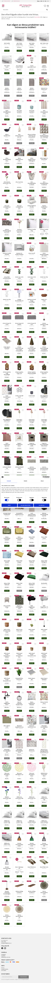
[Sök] (47, 9)
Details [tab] (25, 480)
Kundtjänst (3, 954)
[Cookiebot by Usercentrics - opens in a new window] (43, 477)
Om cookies (3, 970)
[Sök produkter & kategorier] (25, 9)
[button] (3, 5)
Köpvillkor (3, 956)
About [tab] (42, 480)
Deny (9, 505)
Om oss (2, 968)
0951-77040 (3, 942)
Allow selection (25, 505)
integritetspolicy (25, 979)
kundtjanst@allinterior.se (6, 943)
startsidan (37, 17)
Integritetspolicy (4, 969)
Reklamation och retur (5, 957)
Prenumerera (23, 977)
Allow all (42, 505)
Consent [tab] (9, 480)
